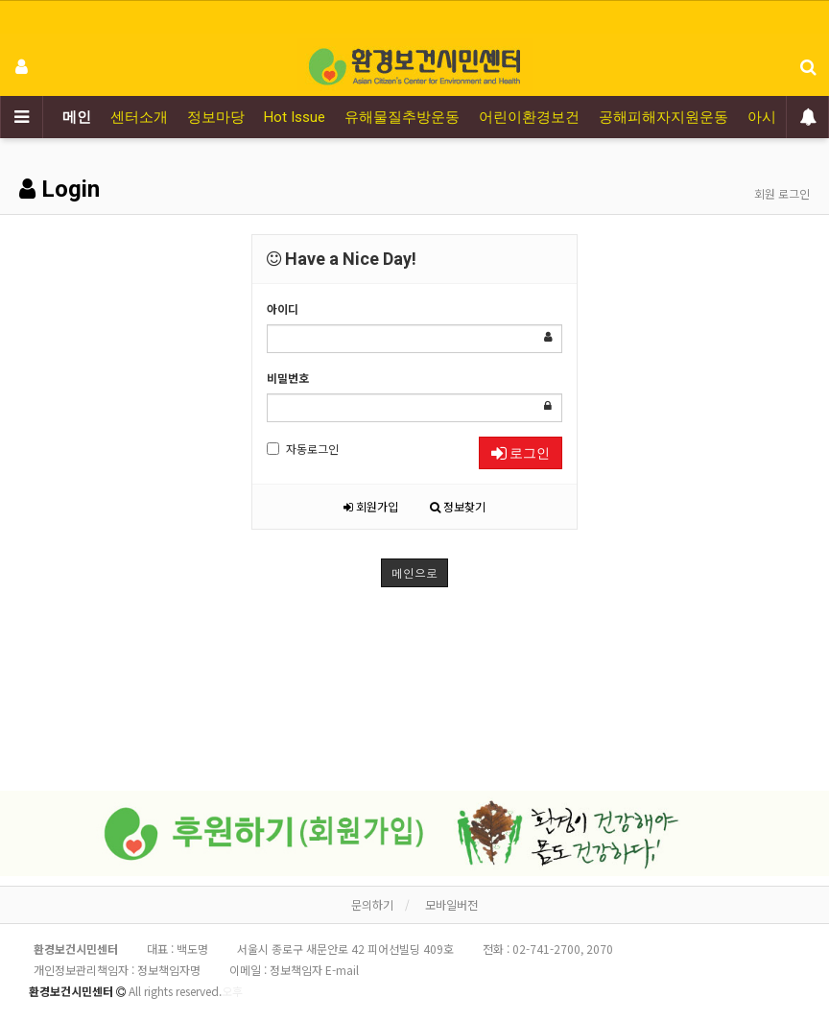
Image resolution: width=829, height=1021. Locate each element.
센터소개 (139, 117)
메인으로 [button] (414, 572)
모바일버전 (451, 904)
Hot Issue (294, 117)
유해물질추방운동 (402, 117)
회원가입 (370, 506)
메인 (76, 117)
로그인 (520, 453)
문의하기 (372, 904)
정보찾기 (458, 506)
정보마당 (216, 117)
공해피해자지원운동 (663, 117)
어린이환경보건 (529, 117)
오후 (232, 991)
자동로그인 (303, 448)
